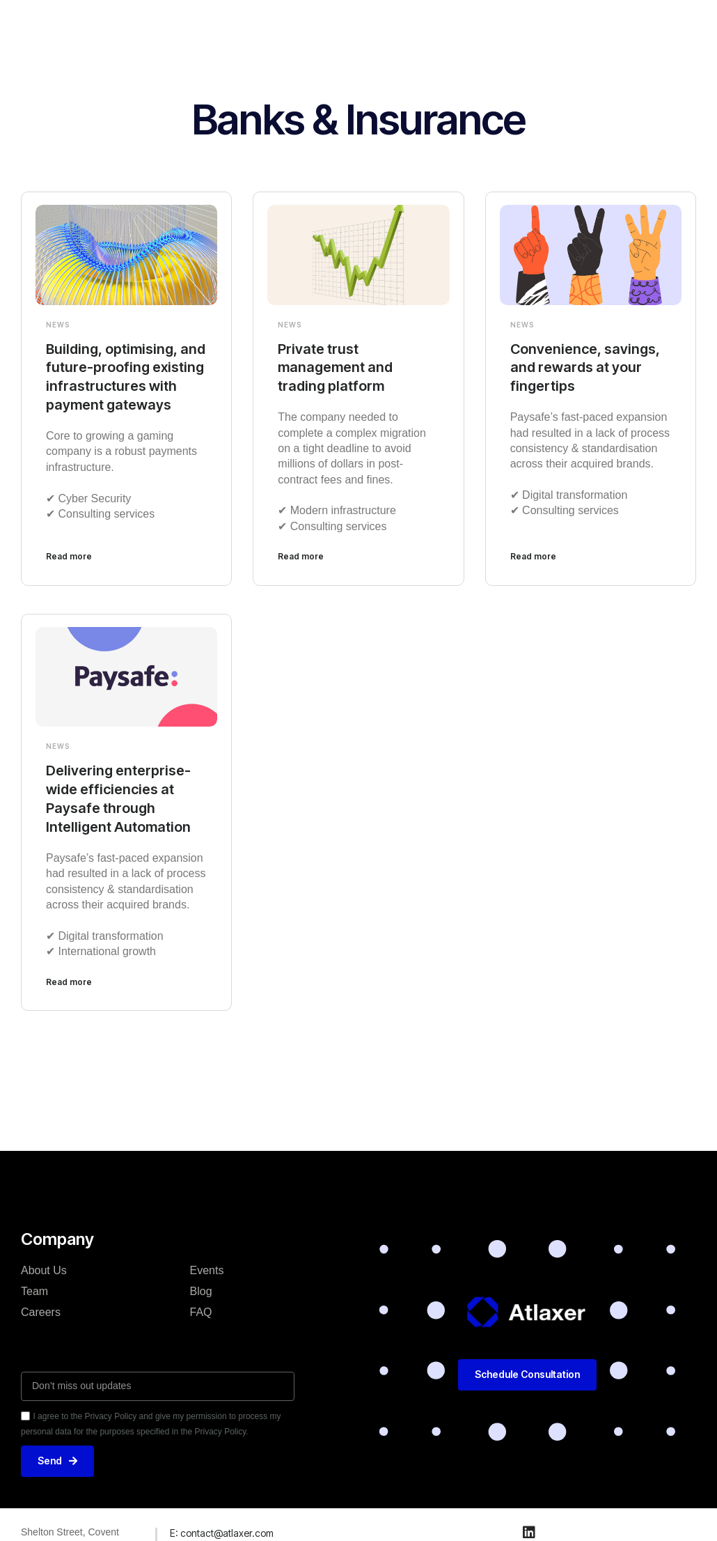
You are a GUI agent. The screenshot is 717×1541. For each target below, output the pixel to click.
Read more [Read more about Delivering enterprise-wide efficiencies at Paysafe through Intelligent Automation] (69, 978)
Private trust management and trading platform (335, 367)
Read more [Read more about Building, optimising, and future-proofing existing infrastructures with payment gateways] (69, 555)
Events (207, 1266)
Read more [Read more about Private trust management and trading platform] (301, 555)
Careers (41, 1308)
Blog (201, 1287)
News (58, 324)
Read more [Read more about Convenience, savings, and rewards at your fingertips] (533, 555)
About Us (44, 1266)
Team (34, 1287)
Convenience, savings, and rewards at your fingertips (585, 367)
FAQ (201, 1308)
